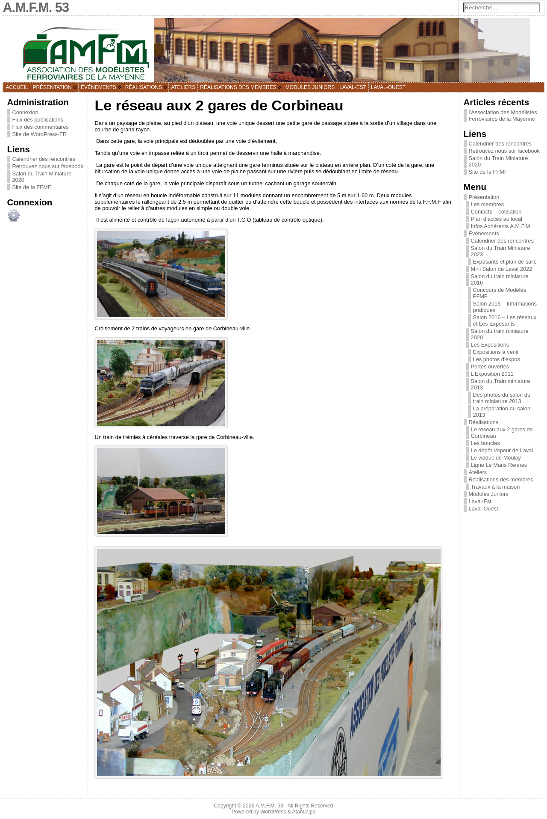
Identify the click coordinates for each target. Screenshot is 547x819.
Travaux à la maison (495, 487)
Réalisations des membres (501, 479)
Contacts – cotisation (496, 211)
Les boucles (485, 443)
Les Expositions (490, 344)
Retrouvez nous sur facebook (47, 166)
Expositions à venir (496, 352)
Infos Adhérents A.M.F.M (500, 226)
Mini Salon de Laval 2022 (501, 269)
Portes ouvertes (490, 366)
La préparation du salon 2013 (501, 411)
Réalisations (484, 422)
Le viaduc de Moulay (496, 457)
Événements (484, 233)
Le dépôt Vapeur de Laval (502, 450)
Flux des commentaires (40, 127)
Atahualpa (303, 812)
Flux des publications (37, 119)
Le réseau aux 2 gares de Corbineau (502, 432)
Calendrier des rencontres (43, 159)
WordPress (273, 812)
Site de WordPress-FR (39, 134)
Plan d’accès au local (496, 219)
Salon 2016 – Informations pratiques (505, 306)
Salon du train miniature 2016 (500, 279)
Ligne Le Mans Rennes (499, 465)
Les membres (487, 204)
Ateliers (478, 472)
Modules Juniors (489, 494)
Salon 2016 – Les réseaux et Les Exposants (505, 320)
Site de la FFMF (31, 187)
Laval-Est (480, 501)
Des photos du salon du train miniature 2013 (501, 398)
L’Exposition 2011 (492, 374)
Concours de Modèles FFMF (499, 293)
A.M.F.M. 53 (269, 806)
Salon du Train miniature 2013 (500, 384)
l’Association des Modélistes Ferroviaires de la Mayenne (503, 115)
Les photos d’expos (496, 359)
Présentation (484, 197)
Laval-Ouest (483, 508)
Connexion (25, 112)
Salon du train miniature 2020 (500, 334)
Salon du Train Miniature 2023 (500, 251)
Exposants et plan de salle (505, 261)
